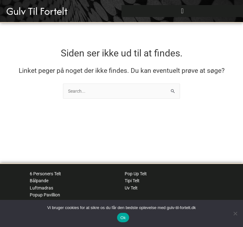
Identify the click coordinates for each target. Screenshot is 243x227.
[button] (182, 11)
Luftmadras (41, 187)
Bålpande (39, 180)
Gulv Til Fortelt (37, 11)
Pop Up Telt (136, 173)
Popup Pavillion (45, 194)
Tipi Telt (132, 180)
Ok (123, 217)
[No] (235, 213)
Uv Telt (131, 187)
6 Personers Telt (45, 173)
